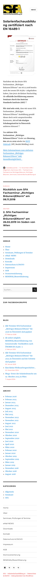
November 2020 (12, 432)
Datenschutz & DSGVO (14, 265)
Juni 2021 (9, 426)
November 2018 (11, 468)
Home (7, 247)
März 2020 (9, 447)
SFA (20, 170)
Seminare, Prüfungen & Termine (19, 253)
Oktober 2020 (11, 435)
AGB (7, 271)
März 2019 (9, 462)
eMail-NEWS (10, 256)
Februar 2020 (11, 450)
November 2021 (11, 420)
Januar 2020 (10, 453)
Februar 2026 (11, 396)
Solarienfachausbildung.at (26, 174)
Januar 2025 (10, 402)
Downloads (10, 259)
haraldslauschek (11, 168)
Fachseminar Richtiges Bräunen (14, 172)
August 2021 (10, 423)
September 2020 (12, 438)
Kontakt (8, 262)
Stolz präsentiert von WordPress (22, 576)
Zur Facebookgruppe (15, 302)
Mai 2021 (9, 429)
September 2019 (12, 459)
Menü (33, 10)
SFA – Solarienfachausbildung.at (14, 574)
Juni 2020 (9, 441)
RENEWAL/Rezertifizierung (16, 276)
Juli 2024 (9, 411)
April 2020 (9, 444)
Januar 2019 (10, 465)
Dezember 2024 (12, 405)
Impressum (10, 268)
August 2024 (10, 408)
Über (7, 250)
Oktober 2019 (11, 456)
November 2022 (12, 417)
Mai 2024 (9, 414)
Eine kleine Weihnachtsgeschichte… (20, 368)
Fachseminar (27, 170)
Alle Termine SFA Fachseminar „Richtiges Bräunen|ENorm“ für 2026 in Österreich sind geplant (19, 329)
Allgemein (6, 170)
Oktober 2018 (11, 471)
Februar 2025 (11, 399)
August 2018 (10, 474)
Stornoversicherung (13, 274)
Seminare (14, 170)
